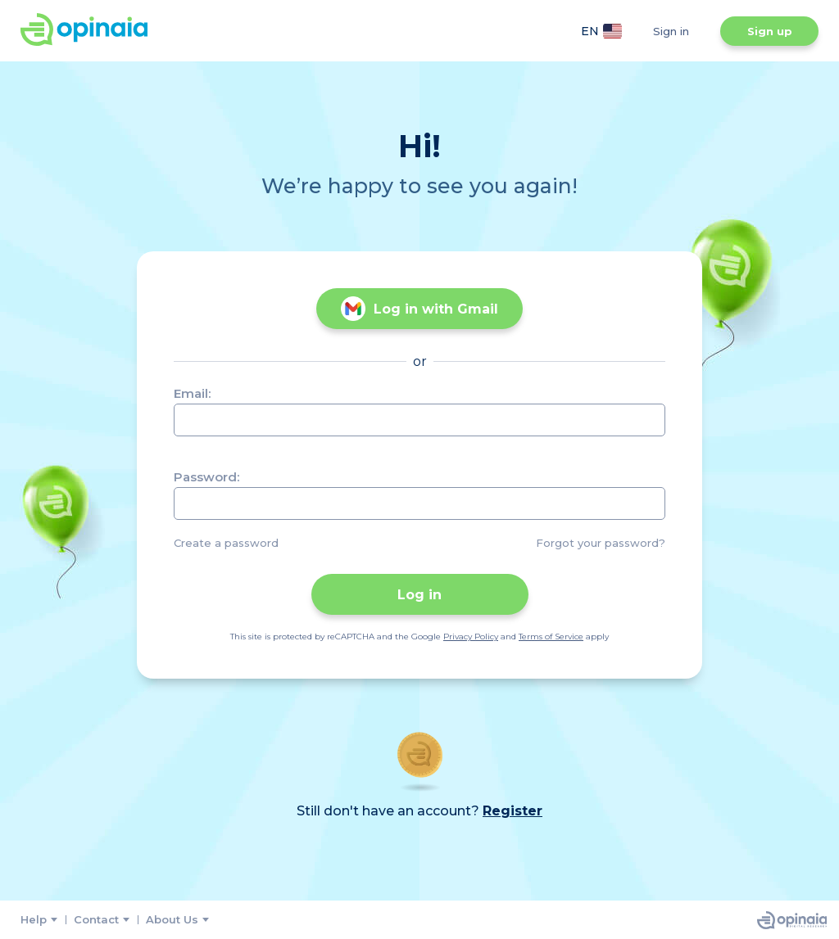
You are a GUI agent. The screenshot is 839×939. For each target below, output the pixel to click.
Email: (192, 393)
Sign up (769, 31)
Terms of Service (551, 636)
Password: (206, 477)
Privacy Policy (470, 636)
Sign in (671, 31)
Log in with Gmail (419, 308)
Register (512, 811)
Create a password (226, 542)
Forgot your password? (600, 542)
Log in (419, 595)
